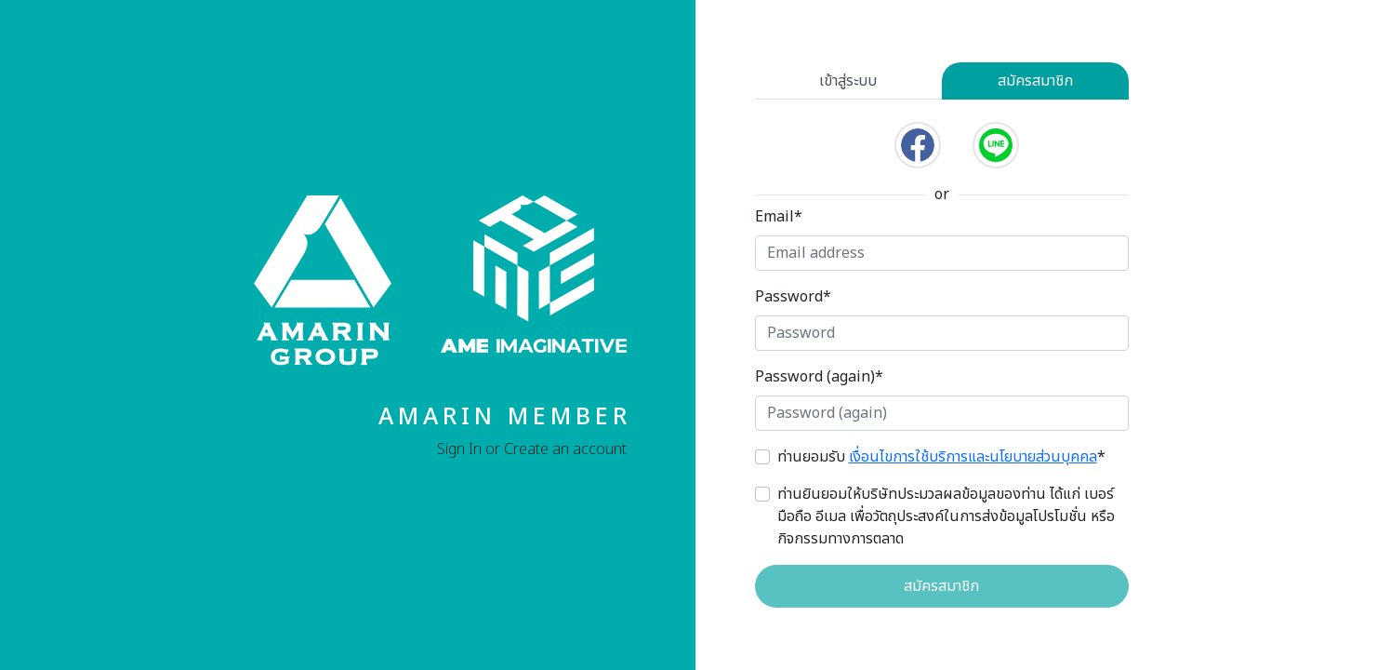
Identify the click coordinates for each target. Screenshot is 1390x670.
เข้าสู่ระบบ (848, 81)
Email (778, 217)
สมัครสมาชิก (1035, 81)
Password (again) (819, 377)
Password (793, 297)
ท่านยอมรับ (941, 457)
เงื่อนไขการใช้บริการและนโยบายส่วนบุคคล (973, 457)
